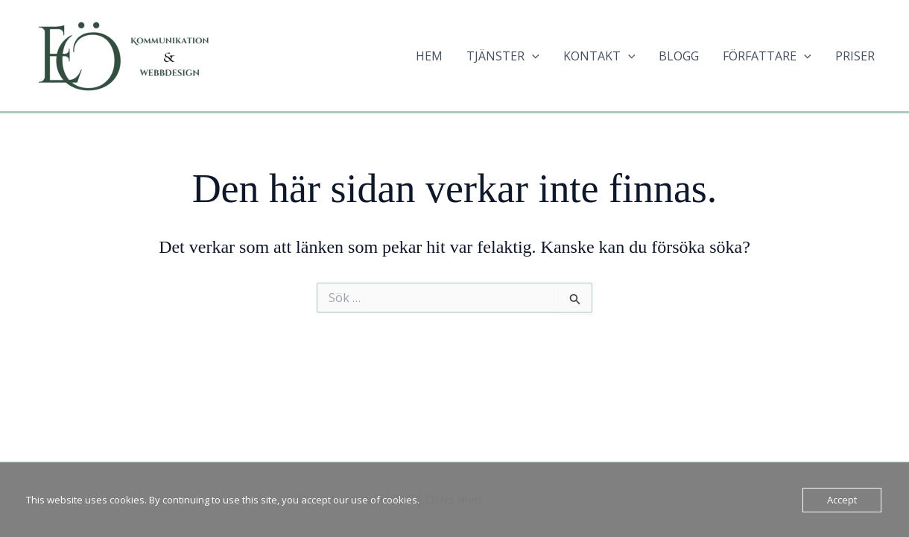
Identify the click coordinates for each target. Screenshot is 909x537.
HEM (429, 56)
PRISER (855, 56)
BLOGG (679, 56)
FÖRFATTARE (767, 56)
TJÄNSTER (502, 56)
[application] (532, 56)
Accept (842, 499)
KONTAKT (599, 56)
